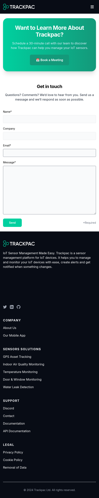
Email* (7, 145)
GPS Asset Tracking (17, 357)
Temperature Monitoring (20, 372)
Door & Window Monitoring (22, 379)
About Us (9, 328)
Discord (8, 408)
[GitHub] (18, 307)
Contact (8, 416)
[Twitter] (5, 307)
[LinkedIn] (12, 307)
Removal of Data (15, 467)
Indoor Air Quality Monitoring (23, 364)
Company (9, 128)
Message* (9, 162)
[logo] (19, 7)
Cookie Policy (13, 460)
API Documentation (16, 431)
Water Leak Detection (18, 387)
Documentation (14, 423)
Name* (7, 111)
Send (12, 222)
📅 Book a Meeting (49, 60)
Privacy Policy (13, 452)
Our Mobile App (14, 335)
